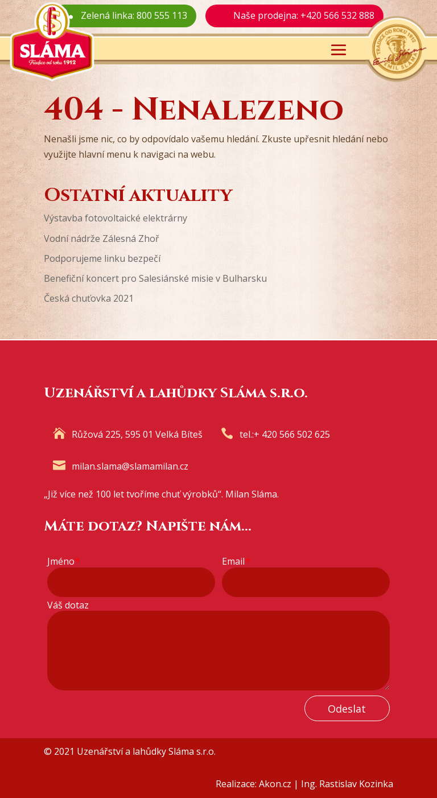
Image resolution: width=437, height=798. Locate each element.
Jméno (63, 561)
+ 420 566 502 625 (292, 434)
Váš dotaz (68, 605)
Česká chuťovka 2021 (89, 298)
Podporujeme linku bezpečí (102, 258)
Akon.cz (275, 784)
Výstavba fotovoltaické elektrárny (115, 218)
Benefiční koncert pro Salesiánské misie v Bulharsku (155, 278)
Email (236, 561)
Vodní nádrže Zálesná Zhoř (101, 238)
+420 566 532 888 (337, 15)
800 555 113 (162, 15)
